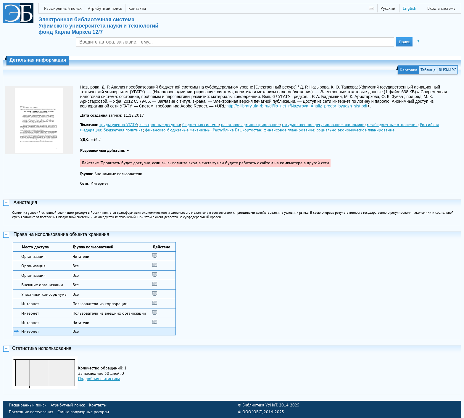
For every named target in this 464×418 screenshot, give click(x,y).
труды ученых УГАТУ (118, 124)
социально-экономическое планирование (355, 130)
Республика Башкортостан (237, 130)
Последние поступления (31, 411)
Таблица (428, 70)
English (409, 8)
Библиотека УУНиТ (259, 405)
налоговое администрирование (250, 124)
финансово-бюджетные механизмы (177, 130)
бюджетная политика (123, 130)
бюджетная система (200, 124)
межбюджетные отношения (392, 124)
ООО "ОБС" (252, 411)
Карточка (408, 70)
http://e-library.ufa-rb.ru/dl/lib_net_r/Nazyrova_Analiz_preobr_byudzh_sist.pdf (296, 106)
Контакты (137, 8)
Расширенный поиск (63, 8)
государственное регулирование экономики (323, 124)
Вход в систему (441, 8)
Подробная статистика (99, 378)
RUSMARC (447, 70)
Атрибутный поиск (105, 8)
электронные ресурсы (159, 124)
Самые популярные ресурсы (83, 411)
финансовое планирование (289, 130)
